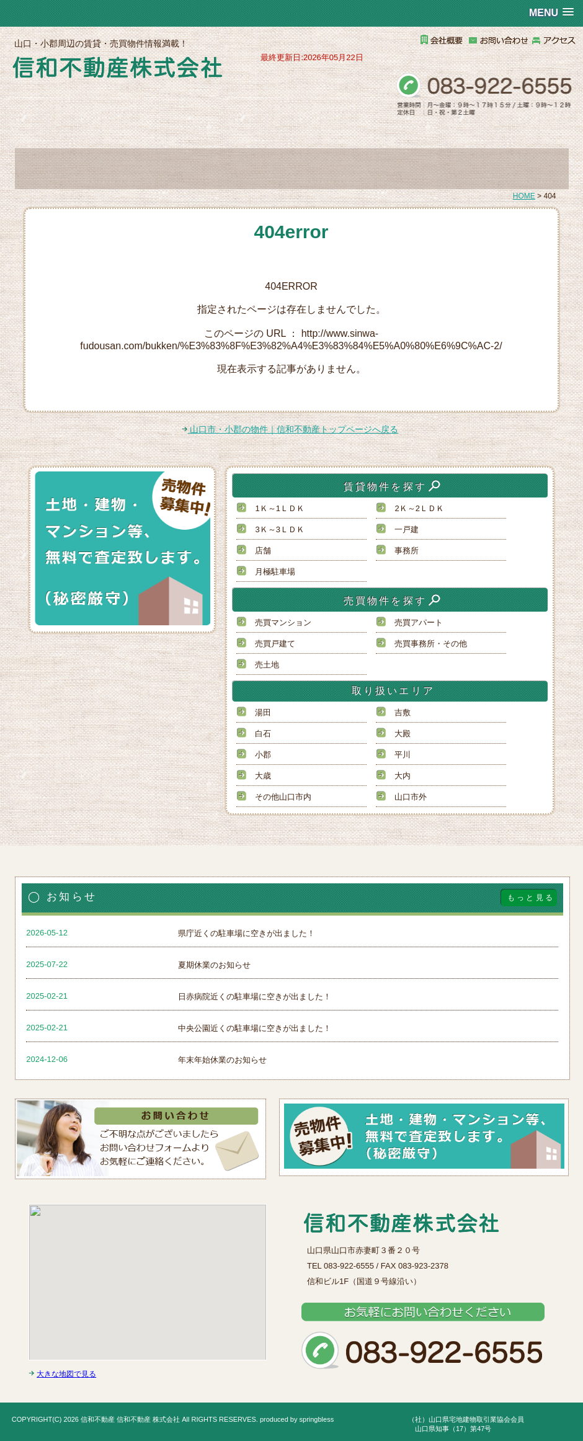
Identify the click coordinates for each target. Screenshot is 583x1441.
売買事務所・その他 (430, 643)
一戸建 (406, 529)
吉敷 (402, 712)
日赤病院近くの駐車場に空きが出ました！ (254, 996)
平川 (402, 754)
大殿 (402, 733)
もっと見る (531, 897)
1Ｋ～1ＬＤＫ (279, 508)
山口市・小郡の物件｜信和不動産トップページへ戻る (290, 429)
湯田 (263, 712)
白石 (263, 733)
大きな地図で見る (66, 1374)
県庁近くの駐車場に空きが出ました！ (246, 933)
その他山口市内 (283, 796)
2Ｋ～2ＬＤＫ (418, 508)
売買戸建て (275, 643)
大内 (402, 775)
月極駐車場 (275, 571)
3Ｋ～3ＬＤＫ (279, 529)
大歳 (263, 775)
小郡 (263, 754)
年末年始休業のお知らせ (222, 1059)
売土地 (267, 664)
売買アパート (418, 622)
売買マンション (283, 622)
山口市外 (410, 796)
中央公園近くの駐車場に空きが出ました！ (254, 1028)
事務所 (406, 550)
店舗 (263, 550)
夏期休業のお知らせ (214, 965)
